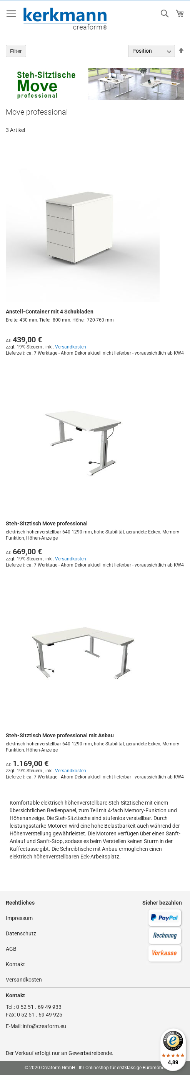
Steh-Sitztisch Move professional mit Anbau (60, 735)
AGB (11, 949)
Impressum (19, 918)
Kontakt (15, 964)
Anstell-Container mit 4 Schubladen (49, 311)
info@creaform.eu (44, 1026)
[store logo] (65, 19)
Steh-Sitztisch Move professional (47, 523)
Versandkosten (70, 347)
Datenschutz (21, 933)
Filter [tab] (16, 51)
